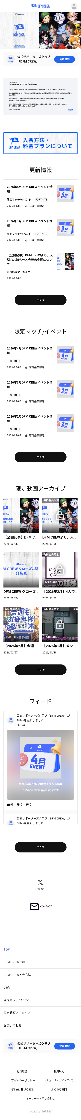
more (40, 299)
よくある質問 (59, 1089)
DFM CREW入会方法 (17, 975)
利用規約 (59, 1071)
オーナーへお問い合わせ (40, 1098)
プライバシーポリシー (22, 1080)
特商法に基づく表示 (22, 1089)
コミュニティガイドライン (59, 1080)
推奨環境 (22, 1071)
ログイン (74, 6)
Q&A (6, 987)
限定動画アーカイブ (16, 1012)
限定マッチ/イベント (17, 1000)
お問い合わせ (12, 1025)
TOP (6, 949)
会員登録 (64, 59)
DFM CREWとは (14, 962)
